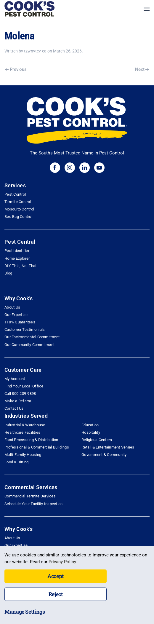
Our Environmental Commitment (32, 337)
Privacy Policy (62, 561)
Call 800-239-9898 (20, 393)
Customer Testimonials (24, 329)
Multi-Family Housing (22, 454)
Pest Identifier (16, 250)
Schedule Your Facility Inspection (33, 504)
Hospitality (90, 432)
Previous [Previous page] (15, 69)
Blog (8, 273)
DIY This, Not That (20, 266)
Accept (55, 576)
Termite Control (17, 202)
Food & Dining (16, 462)
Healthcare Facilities (22, 432)
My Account (14, 378)
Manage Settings (24, 611)
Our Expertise (16, 314)
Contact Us (14, 408)
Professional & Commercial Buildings (36, 447)
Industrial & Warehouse (24, 425)
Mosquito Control (19, 209)
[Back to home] (29, 9)
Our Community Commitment (29, 344)
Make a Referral (18, 401)
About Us (12, 307)
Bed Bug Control (18, 216)
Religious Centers (96, 440)
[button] (147, 9)
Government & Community (104, 454)
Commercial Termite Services (30, 496)
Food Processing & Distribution (31, 440)
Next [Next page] (142, 69)
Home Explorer (17, 258)
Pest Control (15, 194)
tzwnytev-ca (35, 51)
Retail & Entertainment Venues (107, 447)
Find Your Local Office (24, 386)
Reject (56, 594)
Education (90, 425)
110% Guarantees (19, 322)
